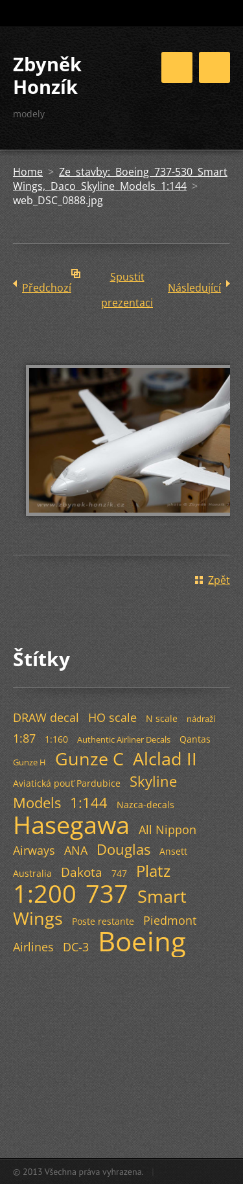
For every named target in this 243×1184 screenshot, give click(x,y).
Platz (153, 870)
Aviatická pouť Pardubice (67, 783)
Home (28, 172)
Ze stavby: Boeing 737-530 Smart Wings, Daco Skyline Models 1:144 (120, 179)
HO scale (112, 717)
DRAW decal (46, 717)
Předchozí (46, 288)
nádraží (201, 719)
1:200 (44, 893)
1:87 (24, 738)
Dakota (81, 872)
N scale (162, 718)
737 (107, 893)
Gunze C (89, 759)
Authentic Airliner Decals (123, 739)
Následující (194, 288)
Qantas (195, 739)
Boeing (142, 941)
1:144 (89, 803)
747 (119, 873)
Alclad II (165, 759)
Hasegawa (71, 824)
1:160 (56, 739)
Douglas (123, 849)
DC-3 (76, 947)
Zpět (219, 580)
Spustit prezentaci (127, 280)
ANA (75, 850)
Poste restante (103, 921)
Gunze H (29, 762)
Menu (214, 67)
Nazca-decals (145, 804)
